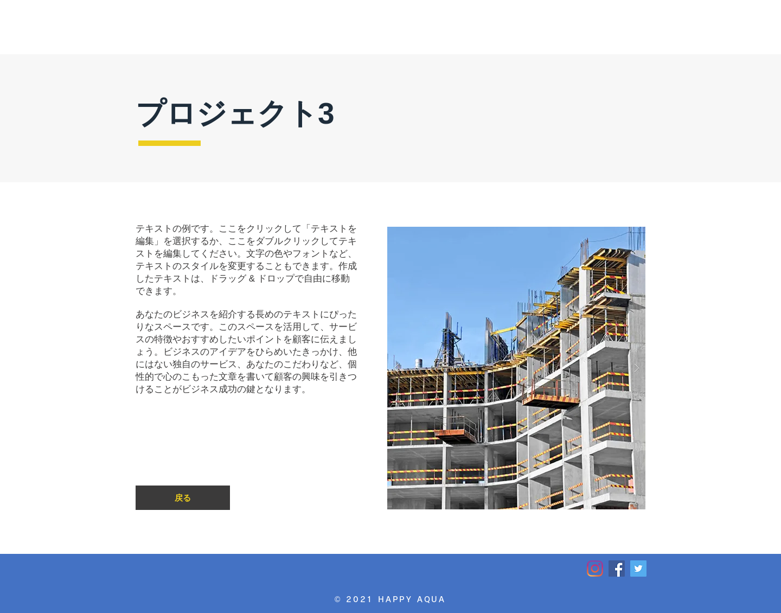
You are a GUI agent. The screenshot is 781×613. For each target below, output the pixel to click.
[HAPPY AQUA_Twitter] (638, 568)
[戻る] (183, 498)
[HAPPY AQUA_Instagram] (595, 568)
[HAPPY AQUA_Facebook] (617, 568)
